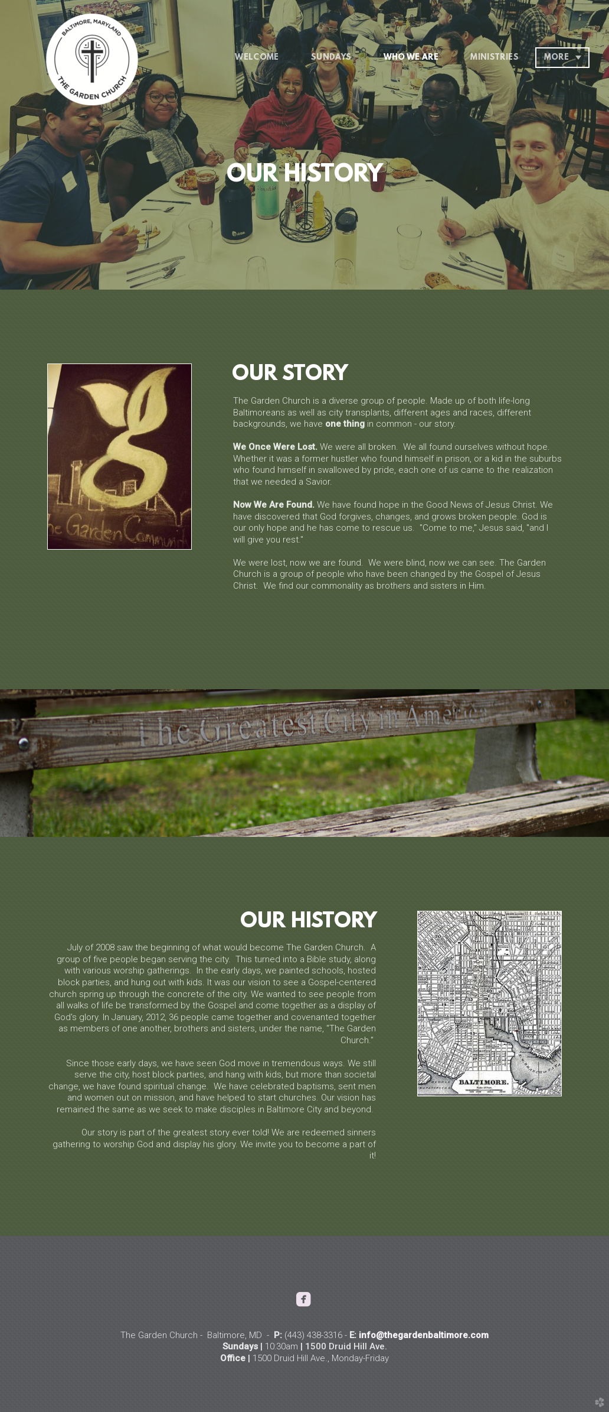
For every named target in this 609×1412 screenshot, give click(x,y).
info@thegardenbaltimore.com (424, 1335)
